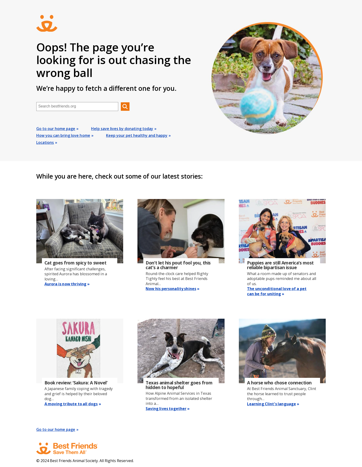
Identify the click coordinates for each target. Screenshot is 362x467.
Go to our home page (55, 128)
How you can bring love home (63, 135)
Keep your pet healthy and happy (136, 135)
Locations (45, 142)
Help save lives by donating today (122, 128)
